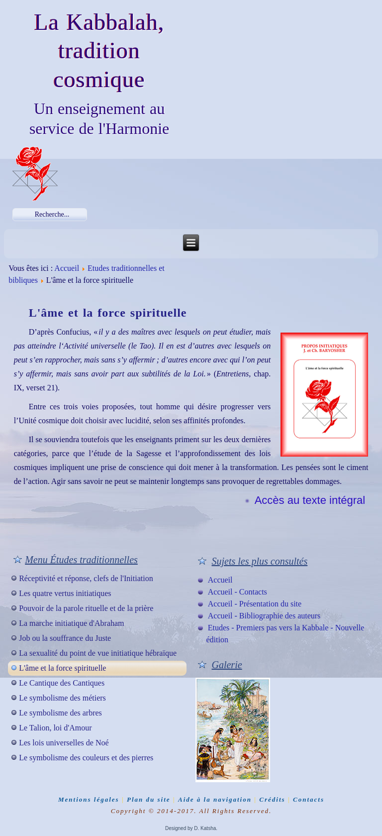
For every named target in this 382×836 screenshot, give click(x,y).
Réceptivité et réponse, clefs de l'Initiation (86, 578)
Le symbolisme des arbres (60, 713)
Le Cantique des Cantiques (61, 683)
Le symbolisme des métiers (62, 698)
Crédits (272, 799)
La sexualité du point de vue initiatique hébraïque (98, 653)
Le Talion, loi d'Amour (55, 727)
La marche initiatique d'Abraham (71, 623)
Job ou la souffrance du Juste (65, 638)
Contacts (308, 799)
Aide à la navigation (215, 799)
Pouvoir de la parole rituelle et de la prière (86, 608)
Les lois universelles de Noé (63, 742)
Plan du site (149, 799)
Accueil (66, 268)
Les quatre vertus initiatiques (65, 593)
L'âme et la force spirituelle (62, 668)
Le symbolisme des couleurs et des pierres (86, 757)
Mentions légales (88, 799)
